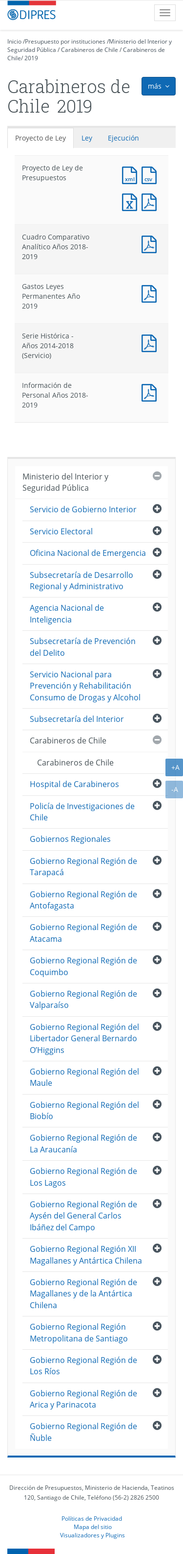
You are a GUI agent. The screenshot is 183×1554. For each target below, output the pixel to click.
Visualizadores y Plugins (92, 1535)
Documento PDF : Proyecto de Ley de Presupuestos (151, 201)
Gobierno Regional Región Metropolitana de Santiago (79, 1332)
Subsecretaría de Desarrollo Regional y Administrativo (81, 581)
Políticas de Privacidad (91, 1518)
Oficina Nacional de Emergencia (88, 553)
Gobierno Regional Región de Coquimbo (83, 966)
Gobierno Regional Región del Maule (84, 1077)
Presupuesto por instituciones (65, 41)
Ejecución (123, 138)
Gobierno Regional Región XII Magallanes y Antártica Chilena (86, 1254)
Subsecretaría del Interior (77, 719)
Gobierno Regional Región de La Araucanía (83, 1143)
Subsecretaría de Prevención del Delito (83, 647)
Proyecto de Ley (40, 138)
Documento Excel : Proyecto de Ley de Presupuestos (132, 201)
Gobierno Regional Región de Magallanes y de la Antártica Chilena (83, 1294)
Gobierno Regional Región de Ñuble (83, 1432)
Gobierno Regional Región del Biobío (84, 1111)
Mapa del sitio (93, 1526)
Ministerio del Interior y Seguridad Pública (65, 482)
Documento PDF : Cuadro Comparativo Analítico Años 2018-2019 (151, 243)
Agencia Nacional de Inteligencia (67, 613)
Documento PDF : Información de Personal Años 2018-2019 (151, 392)
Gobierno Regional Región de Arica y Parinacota (83, 1399)
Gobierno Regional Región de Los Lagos (83, 1177)
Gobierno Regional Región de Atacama (83, 933)
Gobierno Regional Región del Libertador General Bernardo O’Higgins (84, 1038)
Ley (86, 138)
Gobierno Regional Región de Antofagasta (83, 900)
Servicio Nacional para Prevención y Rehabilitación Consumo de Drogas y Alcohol (85, 686)
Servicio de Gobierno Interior (83, 509)
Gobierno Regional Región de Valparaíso (83, 999)
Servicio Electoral (61, 531)
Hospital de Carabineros (74, 784)
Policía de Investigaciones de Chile (82, 812)
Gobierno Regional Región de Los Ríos (83, 1366)
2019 (31, 58)
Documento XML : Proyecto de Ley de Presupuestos (132, 174)
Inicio (14, 41)
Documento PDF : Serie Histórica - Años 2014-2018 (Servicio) (151, 342)
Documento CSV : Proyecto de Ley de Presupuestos (151, 174)
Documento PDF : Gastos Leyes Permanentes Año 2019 (151, 293)
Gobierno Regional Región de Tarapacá (83, 867)
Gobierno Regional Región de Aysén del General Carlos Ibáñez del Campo (83, 1216)
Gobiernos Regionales (70, 839)
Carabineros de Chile (89, 50)
